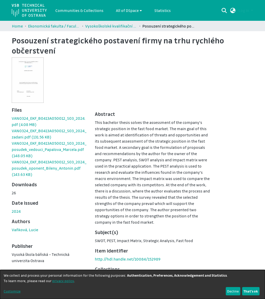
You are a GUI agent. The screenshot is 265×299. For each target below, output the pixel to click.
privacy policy (63, 280)
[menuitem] (129, 10)
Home (17, 26)
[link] (49, 149)
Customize (12, 291)
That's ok (250, 291)
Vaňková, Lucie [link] (25, 229)
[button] (233, 10)
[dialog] (132, 284)
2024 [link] (16, 211)
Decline (233, 291)
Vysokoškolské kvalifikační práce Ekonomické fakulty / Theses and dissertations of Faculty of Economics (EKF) (111, 26)
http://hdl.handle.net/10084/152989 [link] (128, 259)
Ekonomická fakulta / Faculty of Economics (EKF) (54, 26)
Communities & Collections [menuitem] (79, 10)
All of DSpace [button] (127, 10)
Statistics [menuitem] (162, 10)
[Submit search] (224, 10)
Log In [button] (244, 10)
